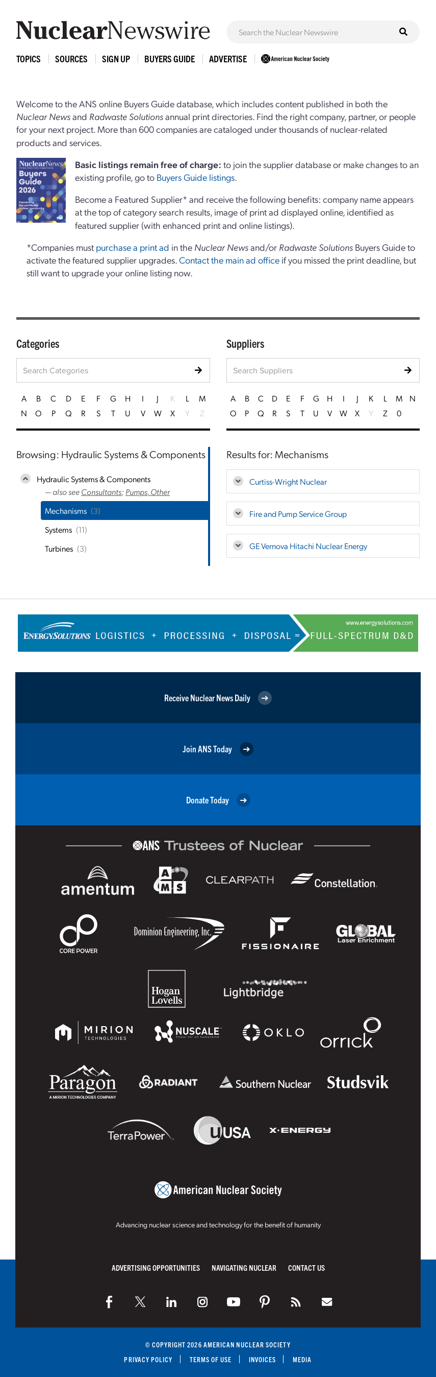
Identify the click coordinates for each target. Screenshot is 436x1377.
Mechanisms (66, 510)
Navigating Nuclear (244, 1267)
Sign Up (116, 58)
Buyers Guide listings (196, 177)
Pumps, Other (147, 491)
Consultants (101, 491)
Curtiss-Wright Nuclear (288, 481)
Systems (58, 529)
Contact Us (306, 1267)
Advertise (228, 58)
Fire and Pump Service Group (298, 513)
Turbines (59, 548)
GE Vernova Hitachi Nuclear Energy (308, 545)
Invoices (262, 1359)
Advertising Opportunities (156, 1267)
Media (302, 1359)
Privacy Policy (148, 1359)
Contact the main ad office (229, 260)
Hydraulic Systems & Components (93, 478)
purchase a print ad (132, 247)
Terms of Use (211, 1359)
